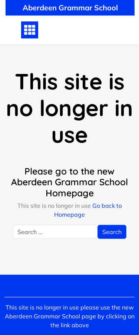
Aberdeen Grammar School (70, 7)
